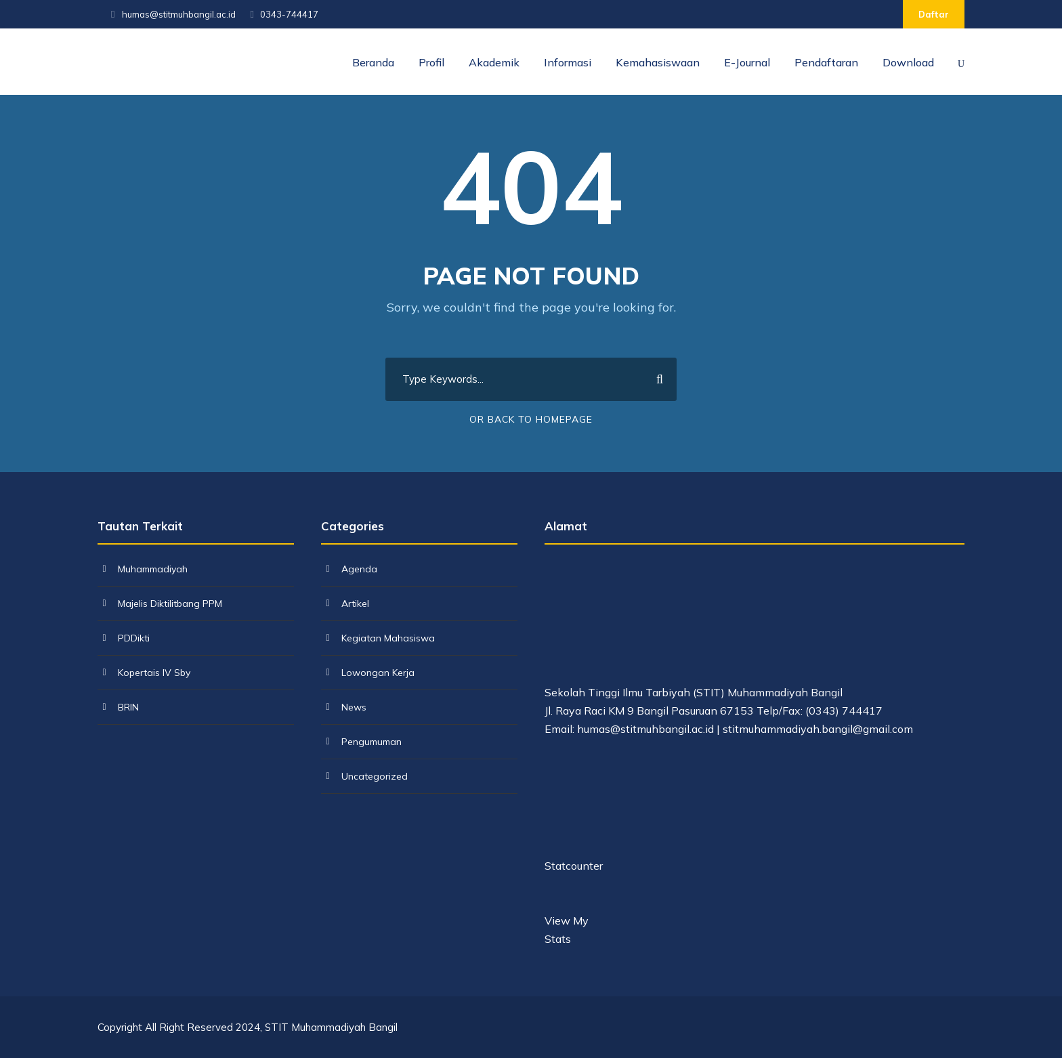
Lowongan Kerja (378, 672)
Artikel (355, 603)
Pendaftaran (826, 62)
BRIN (128, 707)
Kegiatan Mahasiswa (388, 638)
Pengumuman (371, 742)
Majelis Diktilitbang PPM (170, 603)
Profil (431, 62)
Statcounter (574, 865)
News (353, 707)
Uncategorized (374, 776)
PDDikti (134, 638)
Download (908, 62)
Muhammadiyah (153, 569)
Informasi (567, 62)
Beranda (373, 62)
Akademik (494, 62)
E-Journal (747, 62)
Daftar (933, 14)
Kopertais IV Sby (154, 672)
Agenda (359, 569)
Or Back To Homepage (531, 419)
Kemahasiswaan (658, 62)
